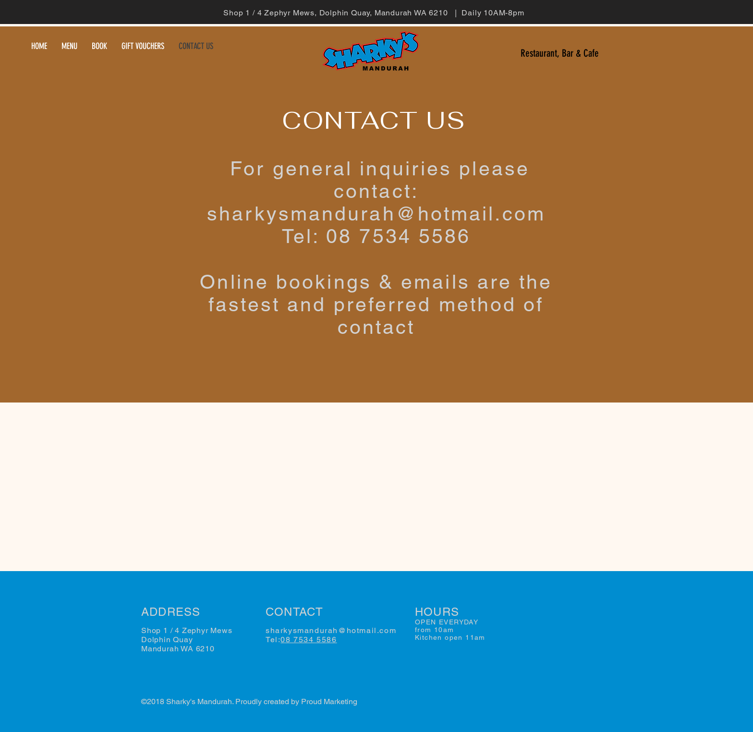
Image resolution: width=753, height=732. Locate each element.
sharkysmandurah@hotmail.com (376, 213)
